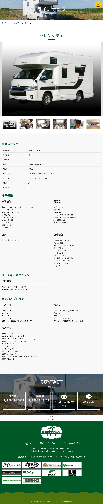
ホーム (4, 23)
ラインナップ (14, 23)
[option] (51, 79)
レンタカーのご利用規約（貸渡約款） (69, 457)
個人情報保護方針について (40, 457)
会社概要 (21, 457)
